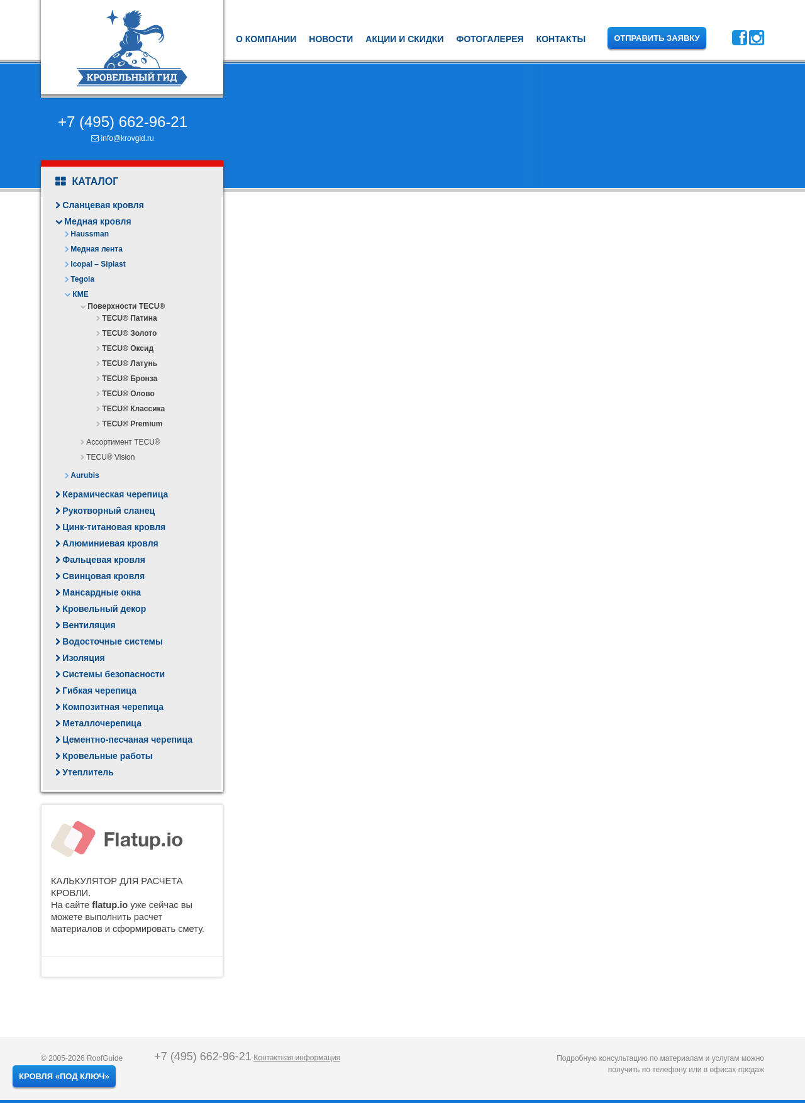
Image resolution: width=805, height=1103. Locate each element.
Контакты (561, 39)
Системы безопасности (113, 674)
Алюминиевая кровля (110, 543)
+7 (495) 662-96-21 (122, 121)
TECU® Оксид (127, 348)
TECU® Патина (129, 318)
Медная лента (96, 249)
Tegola (82, 279)
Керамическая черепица (115, 494)
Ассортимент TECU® (123, 442)
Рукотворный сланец (108, 511)
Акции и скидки (404, 39)
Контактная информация (296, 1057)
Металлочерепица (102, 723)
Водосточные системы (112, 641)
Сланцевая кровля (103, 205)
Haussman (89, 234)
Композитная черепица (113, 707)
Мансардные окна (101, 592)
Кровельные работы (107, 756)
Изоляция (83, 658)
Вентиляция (88, 625)
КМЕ (80, 294)
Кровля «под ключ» (64, 1076)
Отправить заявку (657, 38)
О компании (266, 39)
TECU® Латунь (129, 363)
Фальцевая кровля (103, 560)
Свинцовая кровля (103, 576)
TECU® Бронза (129, 378)
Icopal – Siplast (97, 264)
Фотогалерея (489, 39)
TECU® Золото (129, 333)
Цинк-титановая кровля (113, 527)
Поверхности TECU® (126, 306)
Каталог (86, 181)
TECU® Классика (133, 408)
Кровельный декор (104, 609)
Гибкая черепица (99, 690)
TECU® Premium (132, 423)
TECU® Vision (110, 457)
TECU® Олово (128, 393)
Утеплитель (87, 772)
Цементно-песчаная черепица (127, 739)
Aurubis (84, 475)
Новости (331, 39)
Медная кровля (97, 221)
